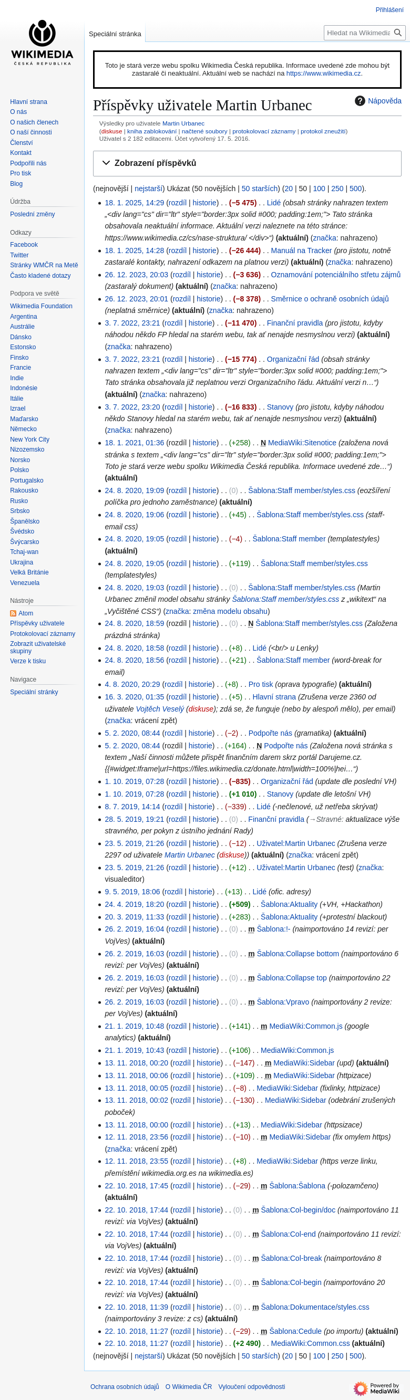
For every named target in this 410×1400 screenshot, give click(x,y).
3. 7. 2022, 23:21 (132, 323)
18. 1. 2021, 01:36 (134, 442)
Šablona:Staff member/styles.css (301, 490)
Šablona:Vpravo (283, 1002)
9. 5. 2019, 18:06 (132, 891)
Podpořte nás (270, 733)
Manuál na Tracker (301, 250)
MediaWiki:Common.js (305, 1026)
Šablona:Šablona (297, 1186)
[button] (247, 163)
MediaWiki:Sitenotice (302, 442)
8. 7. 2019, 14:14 (132, 806)
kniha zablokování (152, 131)
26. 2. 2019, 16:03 (134, 953)
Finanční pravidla (295, 323)
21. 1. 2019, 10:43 (134, 1050)
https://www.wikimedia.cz (323, 73)
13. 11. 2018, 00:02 (136, 1100)
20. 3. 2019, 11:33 (134, 917)
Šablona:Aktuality (289, 904)
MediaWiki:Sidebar (304, 1063)
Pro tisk (261, 684)
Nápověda (377, 101)
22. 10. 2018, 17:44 (136, 1210)
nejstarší (148, 188)
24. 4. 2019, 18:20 (134, 904)
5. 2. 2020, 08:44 (132, 733)
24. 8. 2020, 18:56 (134, 660)
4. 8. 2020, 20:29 (132, 684)
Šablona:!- (274, 929)
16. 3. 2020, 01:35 (134, 697)
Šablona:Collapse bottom (298, 953)
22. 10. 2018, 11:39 (136, 1307)
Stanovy (280, 407)
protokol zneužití (323, 131)
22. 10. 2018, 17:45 (136, 1186)
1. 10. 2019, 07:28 (134, 781)
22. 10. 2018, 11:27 (136, 1331)
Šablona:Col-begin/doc (298, 1210)
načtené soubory (205, 131)
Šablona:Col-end (288, 1234)
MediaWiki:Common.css (310, 1343)
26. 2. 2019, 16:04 (134, 929)
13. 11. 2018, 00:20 (136, 1063)
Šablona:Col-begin (291, 1282)
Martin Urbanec (183, 123)
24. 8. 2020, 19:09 (134, 490)
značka (324, 238)
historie (204, 202)
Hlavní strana (274, 697)
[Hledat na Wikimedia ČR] (365, 32)
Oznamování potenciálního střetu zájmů (336, 274)
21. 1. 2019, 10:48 (134, 1026)
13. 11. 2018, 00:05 (136, 1088)
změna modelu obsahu (230, 611)
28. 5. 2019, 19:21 (134, 819)
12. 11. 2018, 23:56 (136, 1137)
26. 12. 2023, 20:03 (136, 274)
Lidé (274, 202)
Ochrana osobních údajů (124, 1387)
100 (319, 188)
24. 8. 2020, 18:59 (134, 623)
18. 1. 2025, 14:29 (134, 202)
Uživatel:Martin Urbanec (296, 843)
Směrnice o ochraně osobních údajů (330, 299)
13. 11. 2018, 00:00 (136, 1125)
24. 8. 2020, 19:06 (134, 514)
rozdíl (178, 202)
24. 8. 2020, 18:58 (134, 648)
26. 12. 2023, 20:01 (136, 299)
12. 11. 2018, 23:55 (136, 1161)
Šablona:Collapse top (292, 978)
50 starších (260, 188)
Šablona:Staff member (289, 539)
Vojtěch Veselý (160, 709)
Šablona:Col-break (291, 1258)
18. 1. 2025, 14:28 (134, 250)
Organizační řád (293, 359)
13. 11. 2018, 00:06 (136, 1075)
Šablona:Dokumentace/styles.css (315, 1307)
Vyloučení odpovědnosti (251, 1387)
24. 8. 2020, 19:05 (134, 539)
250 (337, 188)
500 (356, 188)
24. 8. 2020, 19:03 (134, 587)
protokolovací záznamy (263, 131)
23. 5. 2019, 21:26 (134, 843)
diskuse (111, 131)
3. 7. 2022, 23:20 (132, 407)
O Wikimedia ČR (189, 1387)
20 (288, 188)
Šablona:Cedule (295, 1331)
